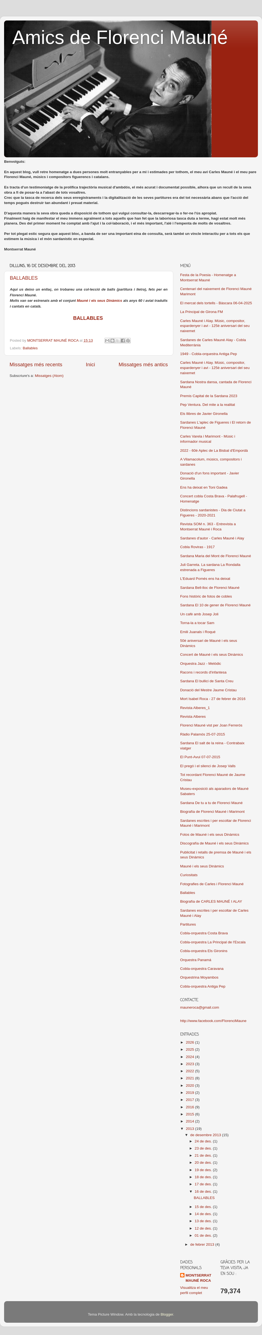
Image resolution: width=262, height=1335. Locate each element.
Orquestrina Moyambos (199, 977)
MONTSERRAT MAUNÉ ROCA (198, 1278)
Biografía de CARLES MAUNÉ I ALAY (211, 901)
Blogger (166, 1314)
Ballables (30, 348)
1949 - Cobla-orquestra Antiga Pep (208, 354)
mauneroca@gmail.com (199, 1007)
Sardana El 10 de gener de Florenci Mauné (215, 605)
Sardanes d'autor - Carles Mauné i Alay (212, 538)
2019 (190, 1093)
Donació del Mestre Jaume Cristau (208, 690)
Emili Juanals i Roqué (198, 632)
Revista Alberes (193, 716)
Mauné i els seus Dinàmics (99, 301)
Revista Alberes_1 (195, 708)
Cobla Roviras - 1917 (197, 547)
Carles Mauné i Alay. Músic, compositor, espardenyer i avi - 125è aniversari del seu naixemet (214, 326)
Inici (90, 364)
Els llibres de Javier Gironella (204, 414)
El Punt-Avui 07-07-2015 (200, 757)
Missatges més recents (36, 364)
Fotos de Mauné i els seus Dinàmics (209, 834)
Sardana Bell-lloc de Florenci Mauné (210, 588)
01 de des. (204, 1235)
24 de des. (204, 1141)
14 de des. (204, 1214)
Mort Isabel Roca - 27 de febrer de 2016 (212, 699)
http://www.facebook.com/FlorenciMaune (213, 1021)
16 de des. (204, 1191)
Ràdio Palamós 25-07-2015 (202, 734)
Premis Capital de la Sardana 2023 (208, 396)
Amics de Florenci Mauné (120, 37)
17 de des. (204, 1184)
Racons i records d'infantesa (203, 672)
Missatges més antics (143, 364)
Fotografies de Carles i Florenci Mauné (212, 884)
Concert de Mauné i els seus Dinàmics (211, 654)
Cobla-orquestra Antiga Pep (202, 986)
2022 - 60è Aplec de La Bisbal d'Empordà (214, 450)
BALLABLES (24, 278)
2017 (190, 1100)
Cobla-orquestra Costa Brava (204, 933)
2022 (190, 1071)
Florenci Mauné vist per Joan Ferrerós (211, 725)
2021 (190, 1078)
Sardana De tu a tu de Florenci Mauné (211, 803)
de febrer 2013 (202, 1244)
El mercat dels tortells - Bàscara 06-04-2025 (216, 303)
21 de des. (204, 1155)
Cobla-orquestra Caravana (202, 969)
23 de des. (204, 1148)
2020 (190, 1085)
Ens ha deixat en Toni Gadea (203, 487)
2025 (190, 1049)
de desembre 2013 (206, 1135)
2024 (190, 1057)
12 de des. (204, 1228)
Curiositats (189, 875)
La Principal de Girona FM (201, 312)
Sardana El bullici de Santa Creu (206, 681)
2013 (190, 1129)
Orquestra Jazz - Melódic (200, 663)
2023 (190, 1064)
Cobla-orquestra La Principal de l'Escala (213, 942)
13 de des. (204, 1221)
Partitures (188, 924)
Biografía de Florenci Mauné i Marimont (212, 812)
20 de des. (204, 1162)
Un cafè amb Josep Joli (199, 614)
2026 (190, 1042)
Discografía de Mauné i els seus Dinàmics (214, 843)
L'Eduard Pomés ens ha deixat (205, 579)
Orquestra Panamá (195, 960)
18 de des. (204, 1177)
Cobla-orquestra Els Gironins (203, 951)
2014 (190, 1121)
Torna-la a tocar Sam (197, 623)
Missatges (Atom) (49, 376)
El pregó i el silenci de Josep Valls (208, 766)
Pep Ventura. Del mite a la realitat (207, 405)
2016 (190, 1107)
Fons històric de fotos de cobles (206, 596)
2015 (190, 1114)
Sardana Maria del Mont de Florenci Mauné (215, 556)
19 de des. (204, 1170)
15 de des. (204, 1207)
